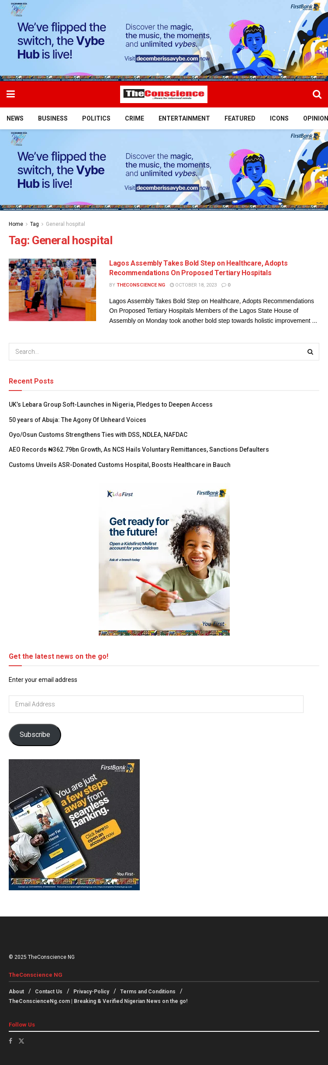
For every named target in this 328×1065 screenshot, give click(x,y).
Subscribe (35, 734)
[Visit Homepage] (163, 94)
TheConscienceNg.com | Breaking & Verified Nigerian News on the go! (98, 1001)
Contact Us (48, 992)
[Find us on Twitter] (21, 1041)
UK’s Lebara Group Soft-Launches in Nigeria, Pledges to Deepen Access (111, 404)
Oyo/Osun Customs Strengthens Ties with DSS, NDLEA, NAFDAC (98, 434)
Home (16, 224)
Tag (34, 224)
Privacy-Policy (91, 992)
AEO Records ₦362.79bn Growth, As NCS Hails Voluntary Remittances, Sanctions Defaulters (139, 449)
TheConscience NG (141, 285)
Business (53, 118)
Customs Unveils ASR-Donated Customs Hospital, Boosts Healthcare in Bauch (120, 464)
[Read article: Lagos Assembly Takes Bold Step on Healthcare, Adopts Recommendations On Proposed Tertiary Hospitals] (52, 290)
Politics (96, 118)
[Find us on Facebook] (10, 1041)
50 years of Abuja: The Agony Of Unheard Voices (77, 419)
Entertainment (184, 118)
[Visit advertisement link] (164, 40)
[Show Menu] (11, 94)
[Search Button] (317, 94)
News (15, 118)
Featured (239, 118)
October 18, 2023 (193, 285)
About (16, 992)
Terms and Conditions (148, 992)
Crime (134, 118)
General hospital (65, 224)
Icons (279, 118)
